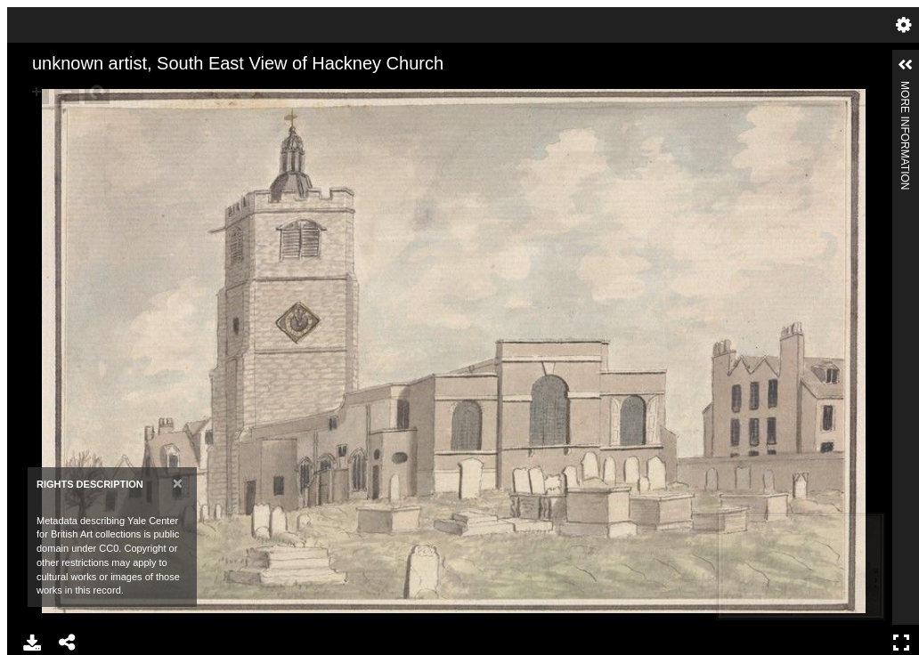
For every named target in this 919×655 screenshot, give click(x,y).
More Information (905, 88)
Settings (904, 25)
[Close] (178, 483)
